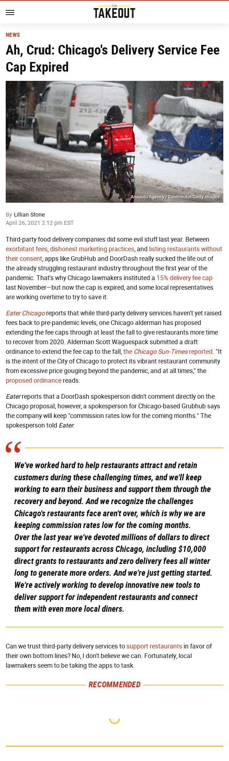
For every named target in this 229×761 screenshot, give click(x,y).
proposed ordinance (33, 380)
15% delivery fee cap (184, 278)
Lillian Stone (29, 214)
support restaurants (154, 646)
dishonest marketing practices (92, 249)
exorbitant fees (27, 249)
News (13, 35)
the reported (168, 352)
